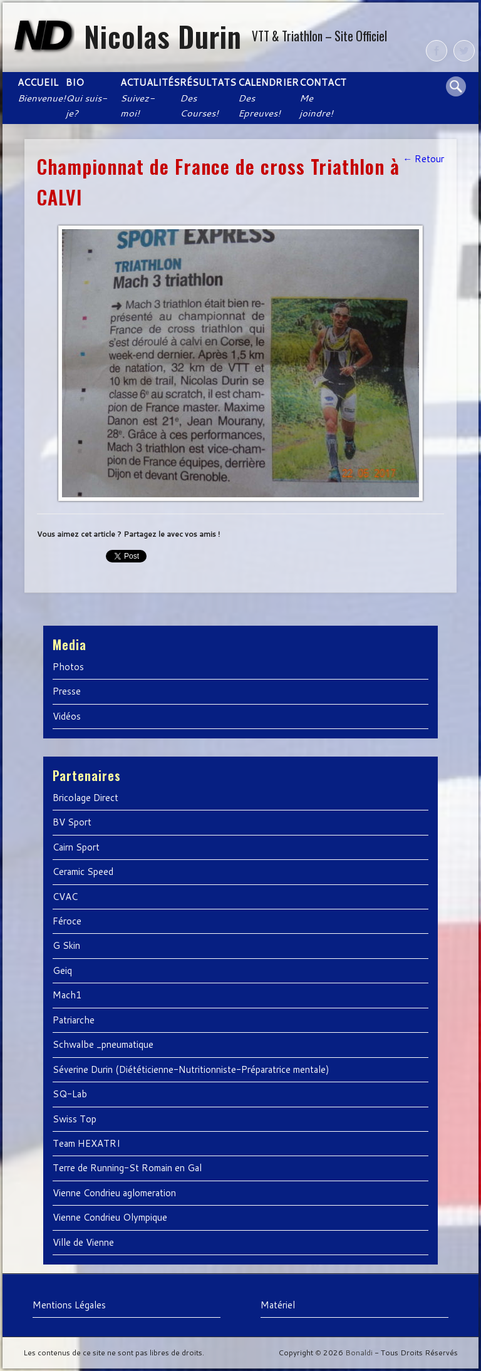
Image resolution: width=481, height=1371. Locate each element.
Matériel (278, 1305)
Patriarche (74, 1020)
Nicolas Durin (163, 36)
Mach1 (67, 994)
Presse (67, 691)
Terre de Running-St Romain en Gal (127, 1167)
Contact (322, 98)
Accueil (40, 90)
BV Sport (72, 822)
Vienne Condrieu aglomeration (114, 1192)
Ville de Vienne (83, 1242)
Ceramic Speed (83, 871)
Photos (68, 666)
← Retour (423, 158)
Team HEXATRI (86, 1143)
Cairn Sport (76, 847)
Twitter (464, 50)
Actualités (148, 98)
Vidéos (67, 716)
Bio (86, 98)
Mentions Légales (69, 1305)
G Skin (66, 945)
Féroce (67, 921)
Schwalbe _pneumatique (103, 1044)
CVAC (65, 896)
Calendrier (267, 98)
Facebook (436, 50)
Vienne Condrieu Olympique (110, 1217)
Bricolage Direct (85, 797)
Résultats (207, 98)
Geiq (62, 970)
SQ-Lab (70, 1093)
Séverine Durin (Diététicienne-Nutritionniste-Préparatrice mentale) (191, 1069)
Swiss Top (74, 1118)
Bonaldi (359, 1352)
